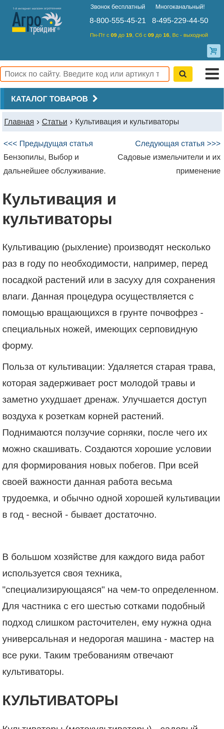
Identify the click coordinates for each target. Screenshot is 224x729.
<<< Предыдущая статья (48, 143)
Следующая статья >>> (178, 143)
